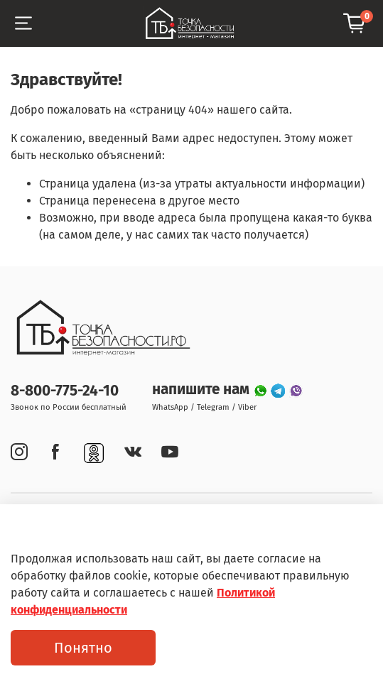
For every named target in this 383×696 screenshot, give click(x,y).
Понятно (83, 647)
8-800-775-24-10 (65, 391)
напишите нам (202, 389)
